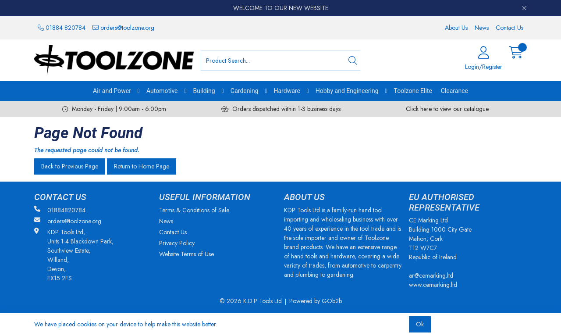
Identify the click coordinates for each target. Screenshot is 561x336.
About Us (456, 27)
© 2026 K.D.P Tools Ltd (251, 301)
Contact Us (509, 27)
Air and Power (112, 90)
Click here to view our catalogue (447, 108)
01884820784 (59, 210)
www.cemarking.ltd (433, 284)
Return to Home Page (141, 166)
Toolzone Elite (413, 90)
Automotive (162, 90)
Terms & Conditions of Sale (194, 210)
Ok (420, 324)
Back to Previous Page (69, 166)
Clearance (454, 90)
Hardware (287, 90)
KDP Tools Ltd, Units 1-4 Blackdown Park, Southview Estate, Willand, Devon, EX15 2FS (74, 255)
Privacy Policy (177, 243)
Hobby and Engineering (347, 90)
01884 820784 (61, 27)
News (482, 27)
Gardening (245, 90)
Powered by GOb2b (315, 301)
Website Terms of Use (186, 254)
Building (204, 90)
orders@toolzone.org (123, 27)
